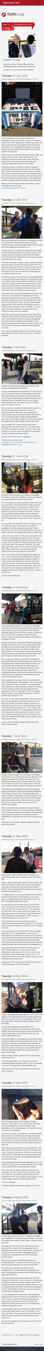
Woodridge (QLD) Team (23, 24)
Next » (37, 1335)
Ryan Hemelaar (14, 70)
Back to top (38, 1344)
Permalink (35, 79)
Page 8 (8, 28)
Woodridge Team (9, 60)
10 (27, 1335)
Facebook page (16, 444)
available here (35, 1185)
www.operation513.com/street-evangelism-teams (18, 442)
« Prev (4, 1335)
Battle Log (6, 24)
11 (31, 1335)
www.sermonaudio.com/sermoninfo (14, 188)
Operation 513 (11, 3)
